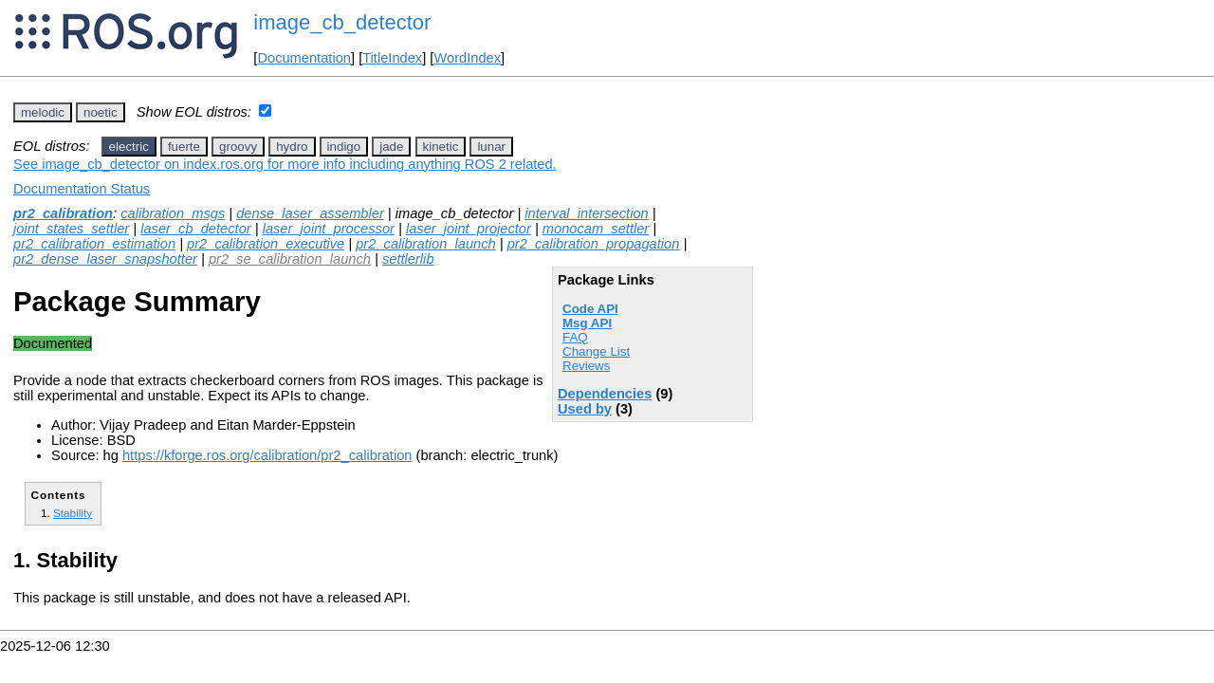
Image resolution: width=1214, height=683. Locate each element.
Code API (590, 309)
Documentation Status (81, 188)
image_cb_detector (342, 22)
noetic (100, 112)
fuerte (184, 146)
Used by (585, 408)
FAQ (575, 337)
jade (391, 146)
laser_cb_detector (195, 228)
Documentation (304, 57)
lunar (491, 146)
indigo (344, 146)
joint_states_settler (71, 228)
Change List (596, 351)
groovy (238, 146)
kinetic (441, 146)
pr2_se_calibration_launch (290, 259)
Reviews (586, 366)
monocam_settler (596, 228)
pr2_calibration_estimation (94, 243)
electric (129, 146)
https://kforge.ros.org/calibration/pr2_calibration (267, 455)
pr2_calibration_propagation (593, 243)
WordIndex (467, 57)
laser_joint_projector (468, 228)
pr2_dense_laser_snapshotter (105, 259)
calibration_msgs (172, 213)
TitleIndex (392, 57)
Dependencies (605, 393)
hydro (291, 146)
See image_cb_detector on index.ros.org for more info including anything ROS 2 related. (285, 164)
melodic (42, 112)
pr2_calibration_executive (265, 243)
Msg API (587, 323)
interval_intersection (586, 213)
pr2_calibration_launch (425, 243)
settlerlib (408, 259)
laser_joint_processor (329, 228)
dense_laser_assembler (310, 213)
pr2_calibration (63, 213)
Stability (72, 513)
